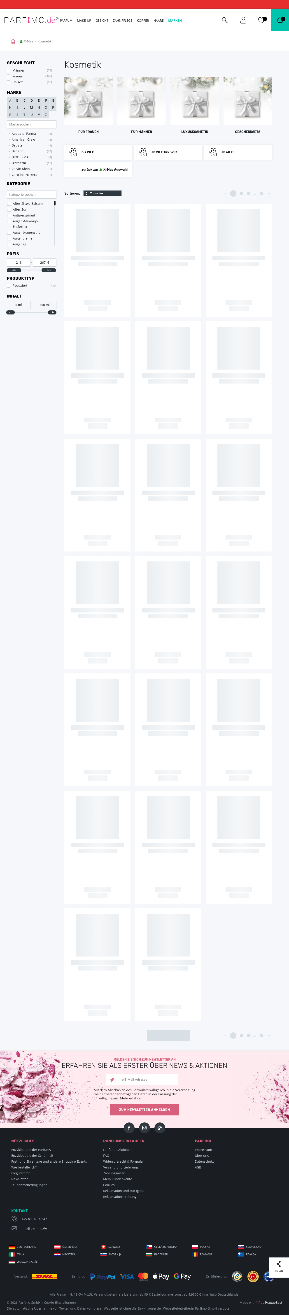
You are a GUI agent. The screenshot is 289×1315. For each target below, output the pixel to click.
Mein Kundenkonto (117, 1179)
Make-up (84, 20)
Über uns (202, 1155)
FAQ (106, 1155)
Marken (175, 20)
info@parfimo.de (34, 1228)
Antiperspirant (24, 215)
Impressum (203, 1149)
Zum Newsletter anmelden (144, 1110)
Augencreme (22, 238)
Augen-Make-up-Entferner (25, 224)
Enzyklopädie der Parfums (31, 1149)
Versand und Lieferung (120, 1167)
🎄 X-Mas (26, 41)
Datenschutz (204, 1161)
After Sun (20, 209)
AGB (198, 1167)
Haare (159, 20)
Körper (143, 20)
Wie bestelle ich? (24, 1167)
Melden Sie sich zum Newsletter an (144, 1063)
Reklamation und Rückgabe (123, 1191)
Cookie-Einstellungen (60, 1302)
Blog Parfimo (20, 1173)
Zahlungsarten (114, 1173)
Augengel (20, 244)
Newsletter (19, 1179)
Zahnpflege (122, 20)
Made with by (261, 1302)
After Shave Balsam (28, 203)
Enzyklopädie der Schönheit (32, 1155)
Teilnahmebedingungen (29, 1185)
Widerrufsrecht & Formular (123, 1161)
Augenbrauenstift (26, 232)
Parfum (66, 20)
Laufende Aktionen (117, 1149)
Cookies (109, 1185)
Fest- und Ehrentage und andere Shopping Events (49, 1161)
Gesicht (102, 20)
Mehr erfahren (131, 1098)
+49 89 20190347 (34, 1219)
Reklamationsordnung (120, 1196)
